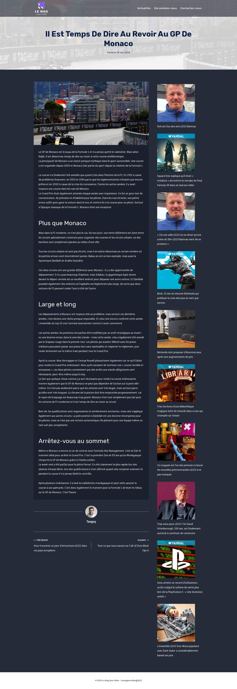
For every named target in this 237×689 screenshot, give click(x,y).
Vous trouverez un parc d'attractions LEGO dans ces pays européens (61, 545)
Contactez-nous (190, 8)
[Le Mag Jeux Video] (41, 8)
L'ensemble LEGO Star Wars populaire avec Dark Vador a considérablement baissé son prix (178, 651)
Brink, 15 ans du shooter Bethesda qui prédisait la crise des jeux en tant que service (178, 298)
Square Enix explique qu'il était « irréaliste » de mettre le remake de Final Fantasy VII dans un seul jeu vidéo (179, 181)
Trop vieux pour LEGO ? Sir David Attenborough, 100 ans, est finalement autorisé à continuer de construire (179, 529)
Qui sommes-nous (165, 8)
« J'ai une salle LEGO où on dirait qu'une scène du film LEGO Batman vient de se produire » (179, 239)
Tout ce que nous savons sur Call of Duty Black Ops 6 (121, 545)
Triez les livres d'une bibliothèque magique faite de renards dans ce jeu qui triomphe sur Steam (180, 411)
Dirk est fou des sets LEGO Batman (176, 126)
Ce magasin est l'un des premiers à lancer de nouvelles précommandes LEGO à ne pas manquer (180, 470)
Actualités (144, 8)
